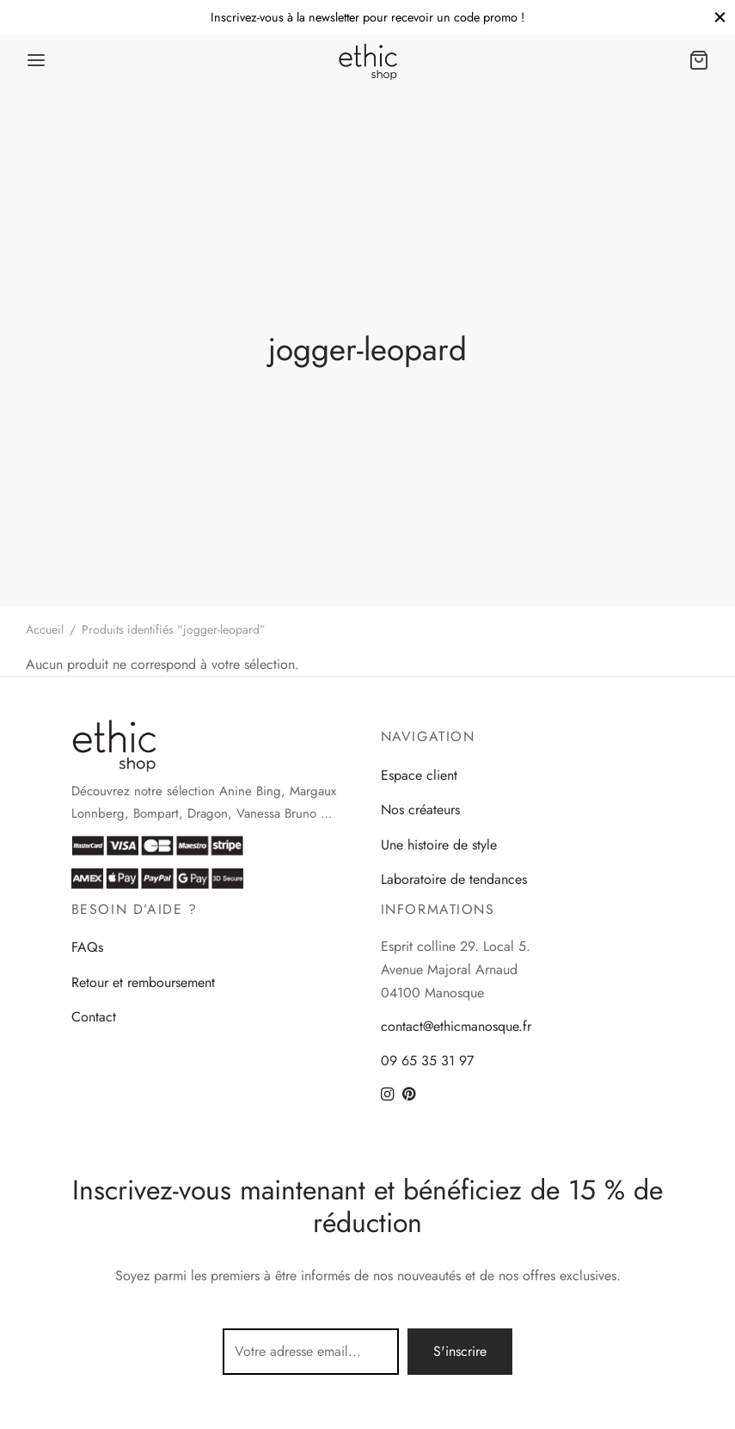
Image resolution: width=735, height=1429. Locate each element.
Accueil (45, 629)
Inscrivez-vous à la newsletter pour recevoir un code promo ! (367, 17)
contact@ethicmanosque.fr (456, 1026)
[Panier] (699, 60)
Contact (93, 1017)
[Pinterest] (408, 1095)
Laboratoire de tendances (454, 879)
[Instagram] (387, 1095)
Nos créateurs (420, 809)
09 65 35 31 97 (427, 1060)
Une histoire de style (439, 845)
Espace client (419, 775)
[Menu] (36, 60)
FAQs (87, 947)
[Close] (720, 16)
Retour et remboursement (143, 982)
